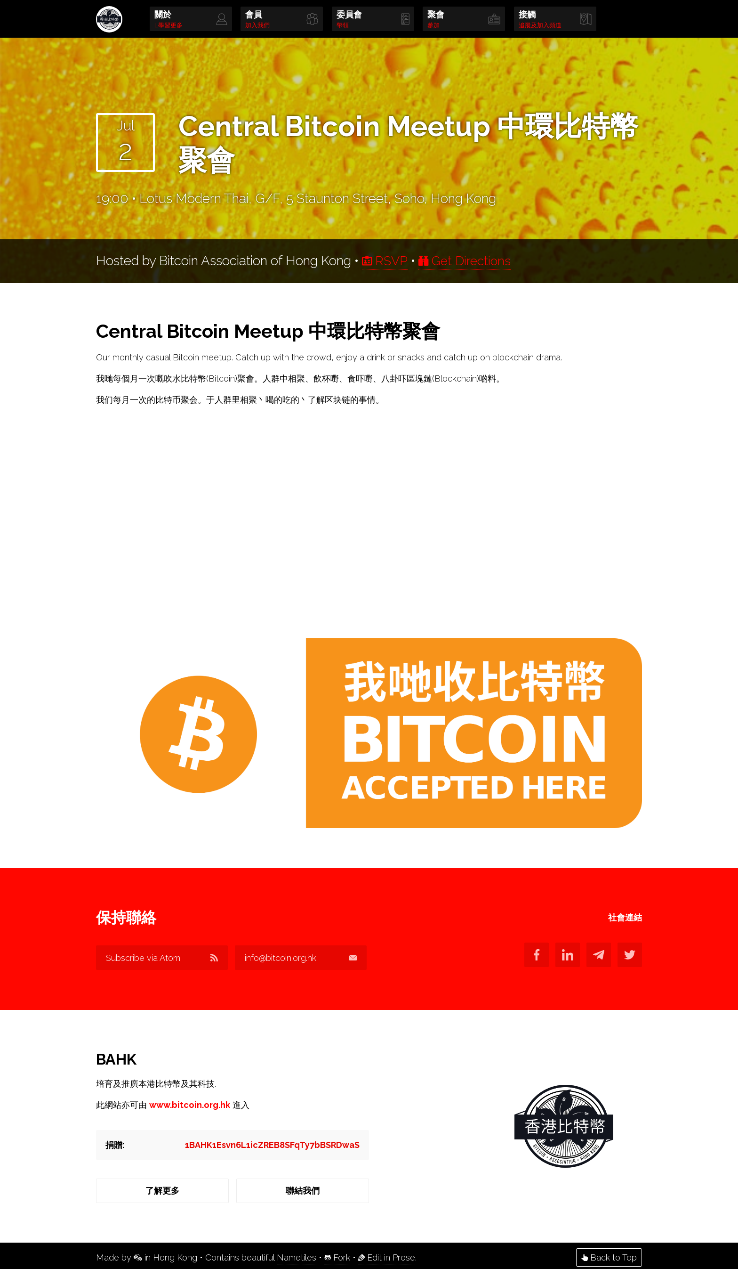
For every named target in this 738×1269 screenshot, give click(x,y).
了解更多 (162, 1189)
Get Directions (469, 260)
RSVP (386, 260)
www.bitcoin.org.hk (189, 1103)
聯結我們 (303, 1189)
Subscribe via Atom (162, 958)
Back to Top (609, 1254)
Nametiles (296, 1254)
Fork (337, 1254)
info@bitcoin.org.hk (303, 958)
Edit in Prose (386, 1254)
